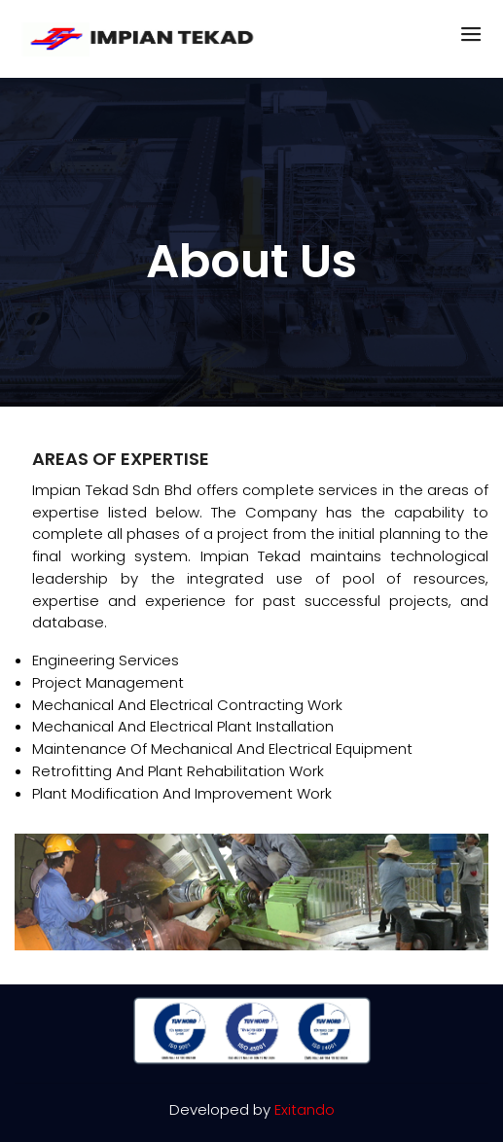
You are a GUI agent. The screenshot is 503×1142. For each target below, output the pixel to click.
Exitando (304, 1109)
